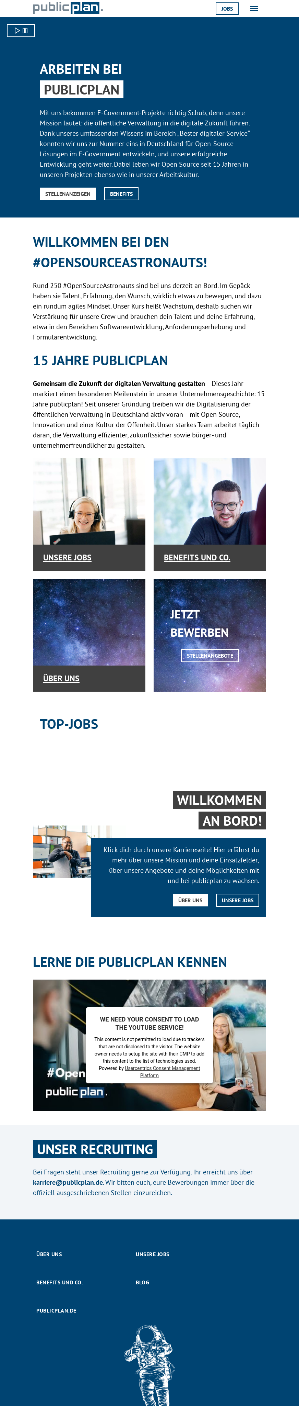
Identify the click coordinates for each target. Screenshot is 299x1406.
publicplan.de (56, 1310)
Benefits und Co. (197, 557)
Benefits (121, 193)
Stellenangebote (210, 655)
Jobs (227, 8)
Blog (142, 1282)
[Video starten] (21, 30)
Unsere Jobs (67, 557)
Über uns (61, 678)
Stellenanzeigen (68, 193)
